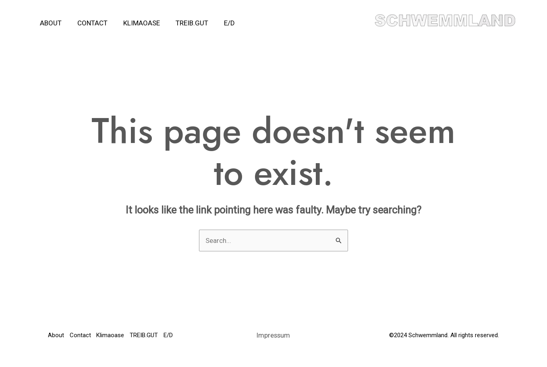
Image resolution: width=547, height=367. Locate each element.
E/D (220, 23)
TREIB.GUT (184, 23)
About (49, 23)
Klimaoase (136, 23)
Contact (89, 23)
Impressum (273, 341)
